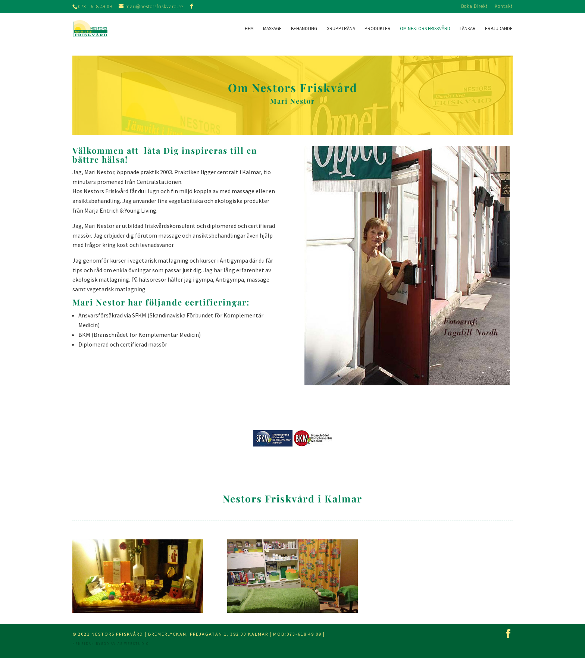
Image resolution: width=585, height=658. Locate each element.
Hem (249, 29)
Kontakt (504, 6)
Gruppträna (340, 29)
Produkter (378, 29)
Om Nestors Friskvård (425, 29)
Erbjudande (499, 29)
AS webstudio (133, 644)
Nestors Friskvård (117, 634)
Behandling (304, 29)
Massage (272, 29)
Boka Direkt (474, 6)
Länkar (468, 29)
